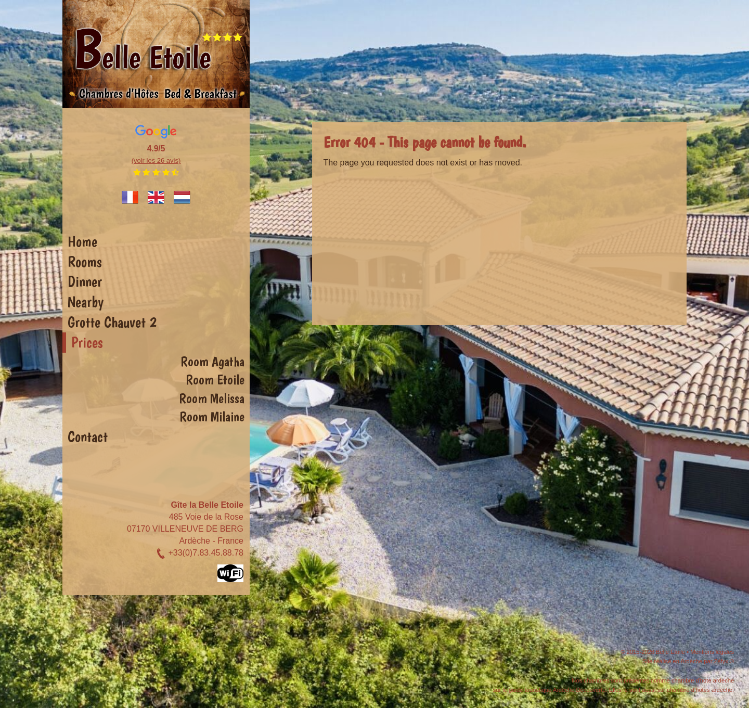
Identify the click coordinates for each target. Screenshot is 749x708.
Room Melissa (211, 398)
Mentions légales (712, 652)
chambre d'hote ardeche (702, 680)
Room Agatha (212, 361)
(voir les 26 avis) (156, 160)
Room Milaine (211, 416)
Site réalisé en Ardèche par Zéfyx (685, 661)
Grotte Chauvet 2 (112, 322)
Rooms (85, 262)
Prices (87, 342)
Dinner (85, 281)
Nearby (86, 302)
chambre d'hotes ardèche (699, 690)
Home (82, 241)
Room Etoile (215, 380)
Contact (88, 436)
